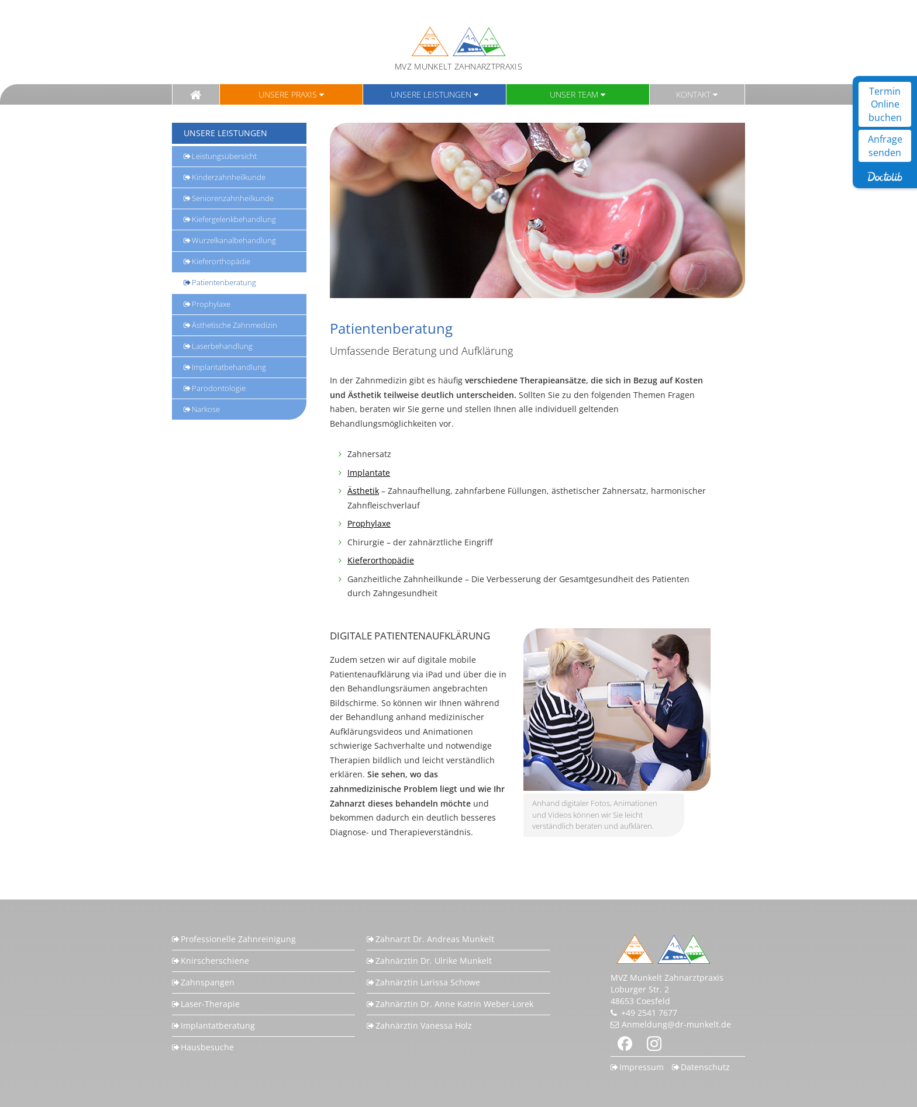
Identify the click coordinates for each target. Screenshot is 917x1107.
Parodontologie (219, 388)
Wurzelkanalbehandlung (234, 240)
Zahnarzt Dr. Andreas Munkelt (434, 939)
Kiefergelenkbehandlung (234, 219)
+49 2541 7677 (649, 1012)
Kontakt (693, 94)
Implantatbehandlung (229, 367)
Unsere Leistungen (431, 94)
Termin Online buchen (885, 104)
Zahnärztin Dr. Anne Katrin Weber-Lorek (454, 1003)
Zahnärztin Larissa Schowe (427, 982)
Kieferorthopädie (221, 261)
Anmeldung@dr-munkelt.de (676, 1024)
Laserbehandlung (222, 346)
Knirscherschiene (215, 960)
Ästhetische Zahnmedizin (234, 325)
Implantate (368, 472)
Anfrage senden (885, 145)
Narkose (206, 409)
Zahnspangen (208, 982)
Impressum (641, 1067)
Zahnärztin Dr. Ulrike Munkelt (433, 960)
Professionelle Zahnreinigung (238, 939)
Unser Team (574, 94)
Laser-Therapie (210, 1003)
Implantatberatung (218, 1025)
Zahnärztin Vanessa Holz (423, 1025)
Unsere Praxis (287, 94)
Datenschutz (705, 1067)
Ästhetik (363, 490)
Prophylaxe (211, 304)
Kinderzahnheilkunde (229, 177)
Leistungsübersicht (224, 156)
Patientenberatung (224, 282)
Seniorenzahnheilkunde (233, 198)
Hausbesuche (207, 1047)
